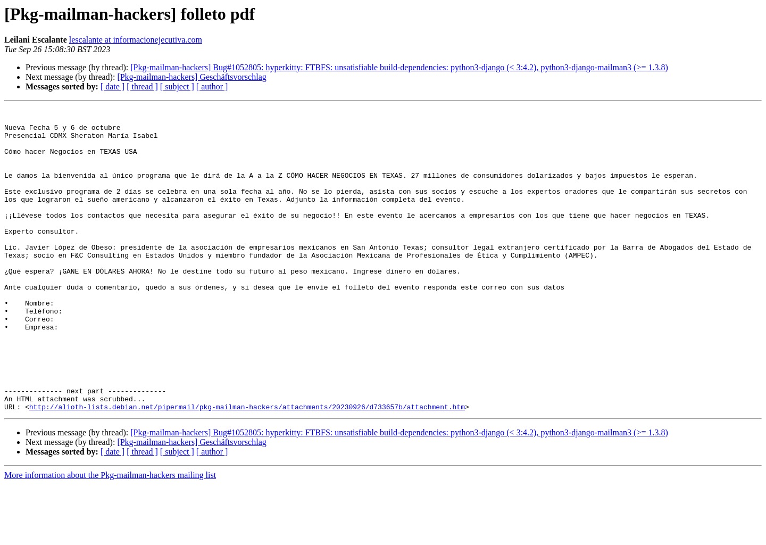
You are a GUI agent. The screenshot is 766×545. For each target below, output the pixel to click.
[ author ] (212, 86)
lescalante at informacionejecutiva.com (135, 39)
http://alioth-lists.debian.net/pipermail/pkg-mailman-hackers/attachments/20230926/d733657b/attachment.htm (247, 467)
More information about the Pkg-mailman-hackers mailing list (110, 535)
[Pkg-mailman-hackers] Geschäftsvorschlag (191, 76)
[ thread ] (142, 86)
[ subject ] (177, 86)
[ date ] (112, 86)
